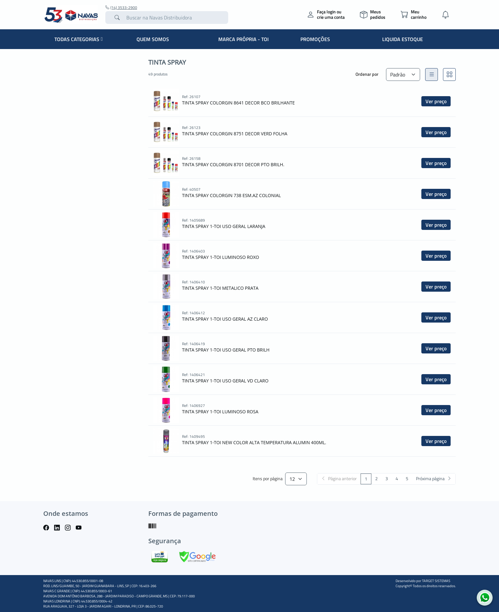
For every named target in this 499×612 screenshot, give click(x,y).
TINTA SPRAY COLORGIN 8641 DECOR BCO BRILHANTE (238, 103)
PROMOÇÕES (315, 39)
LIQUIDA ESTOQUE (402, 39)
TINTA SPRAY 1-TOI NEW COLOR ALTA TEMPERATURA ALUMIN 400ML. (254, 442)
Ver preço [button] (435, 101)
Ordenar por (366, 74)
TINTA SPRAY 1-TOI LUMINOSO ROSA (220, 412)
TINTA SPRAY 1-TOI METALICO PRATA (220, 288)
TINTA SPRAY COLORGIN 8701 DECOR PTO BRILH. (233, 164)
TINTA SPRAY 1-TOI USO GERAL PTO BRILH (226, 350)
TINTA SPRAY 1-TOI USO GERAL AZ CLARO (225, 319)
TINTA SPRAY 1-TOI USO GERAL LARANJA (223, 226)
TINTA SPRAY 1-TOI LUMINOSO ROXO (220, 257)
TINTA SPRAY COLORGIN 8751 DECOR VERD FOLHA (234, 134)
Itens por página (268, 478)
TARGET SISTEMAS (436, 580)
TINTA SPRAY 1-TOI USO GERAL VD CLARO (225, 381)
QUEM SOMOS (153, 39)
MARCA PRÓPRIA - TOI (243, 39)
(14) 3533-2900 (121, 7)
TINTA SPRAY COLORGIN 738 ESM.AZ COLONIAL (231, 195)
